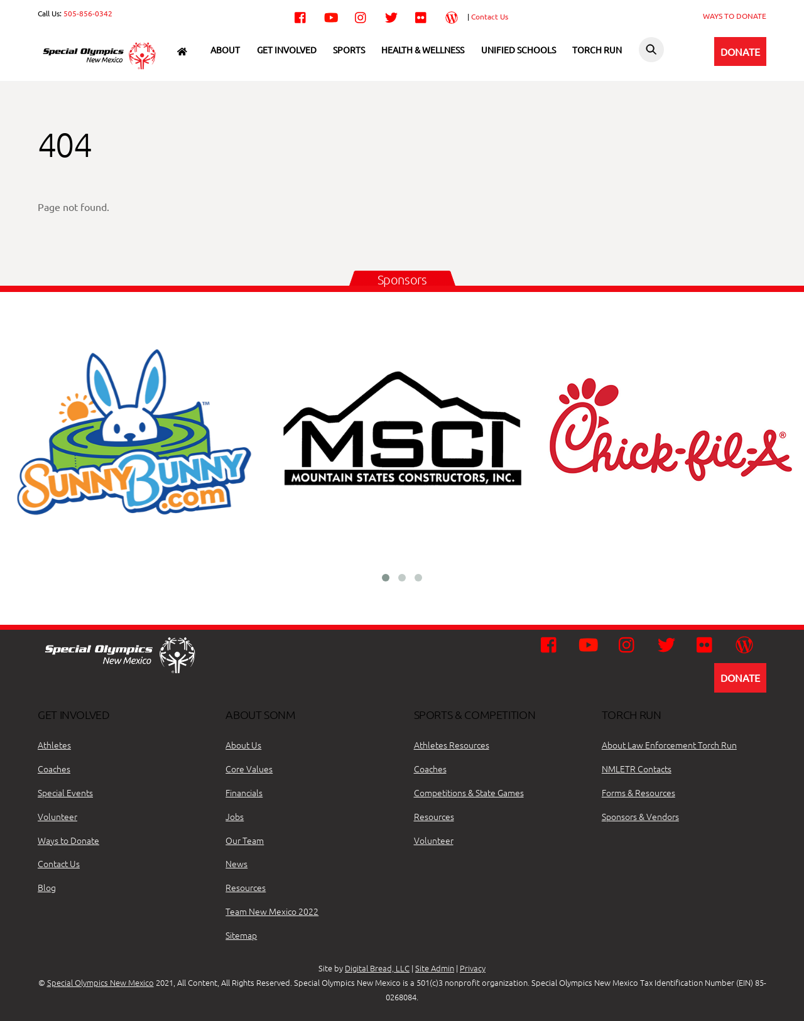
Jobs (234, 816)
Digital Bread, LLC (377, 968)
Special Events (65, 792)
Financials (244, 792)
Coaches (54, 768)
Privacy (473, 968)
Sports (349, 49)
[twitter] (391, 15)
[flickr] (421, 15)
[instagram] (361, 15)
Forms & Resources (638, 792)
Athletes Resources (451, 744)
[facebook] (300, 15)
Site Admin (434, 968)
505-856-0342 (87, 13)
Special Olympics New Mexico (100, 982)
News (236, 863)
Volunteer (57, 816)
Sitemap (241, 935)
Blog (47, 887)
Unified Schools (518, 49)
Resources (245, 887)
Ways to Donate (68, 840)
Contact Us (489, 16)
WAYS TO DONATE (734, 16)
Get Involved (287, 49)
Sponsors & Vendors (640, 816)
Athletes (54, 744)
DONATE (740, 51)
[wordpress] (451, 15)
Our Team (244, 840)
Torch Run (597, 49)
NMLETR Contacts (636, 768)
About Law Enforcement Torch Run (669, 744)
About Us (243, 744)
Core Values (249, 768)
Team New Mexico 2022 (271, 911)
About (225, 49)
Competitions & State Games (469, 792)
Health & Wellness (422, 49)
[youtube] (331, 15)
